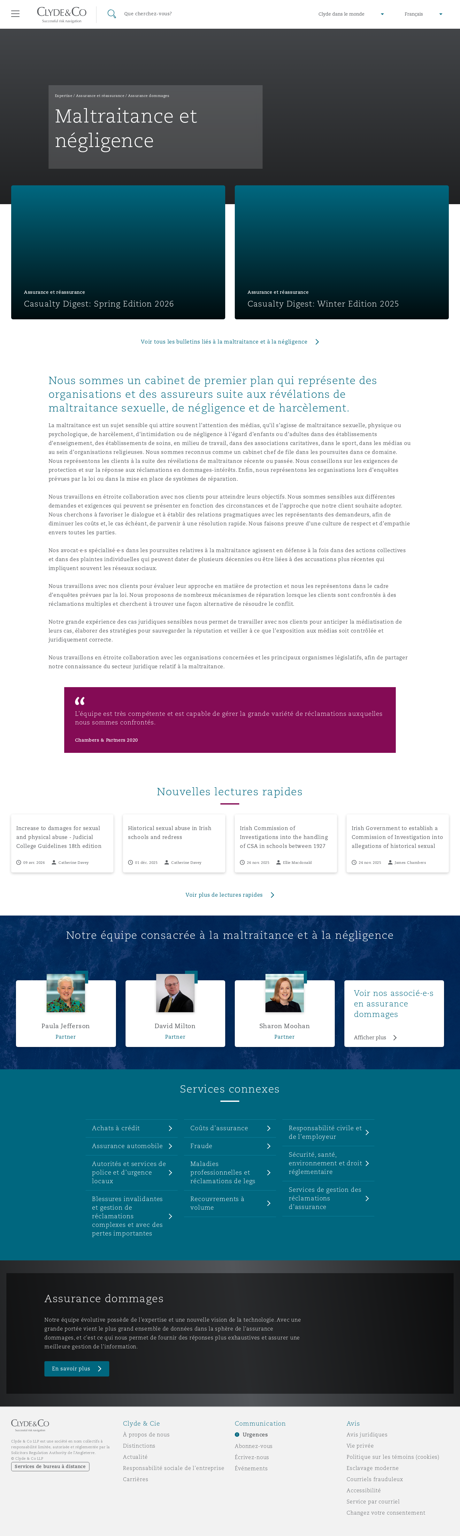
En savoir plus (71, 1368)
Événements (251, 1468)
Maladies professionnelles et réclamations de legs (223, 1172)
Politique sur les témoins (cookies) (393, 1457)
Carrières (136, 1479)
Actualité (135, 1457)
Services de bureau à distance (50, 1466)
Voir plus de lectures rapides (224, 895)
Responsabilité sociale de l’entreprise (174, 1468)
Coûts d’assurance (219, 1128)
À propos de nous (146, 1434)
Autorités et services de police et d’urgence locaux (129, 1172)
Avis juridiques (367, 1434)
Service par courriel (373, 1501)
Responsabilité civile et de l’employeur (325, 1132)
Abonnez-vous (254, 1446)
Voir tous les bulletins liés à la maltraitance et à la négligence (224, 341)
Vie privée (360, 1446)
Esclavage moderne (373, 1468)
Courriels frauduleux (375, 1479)
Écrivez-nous (252, 1457)
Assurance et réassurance (100, 95)
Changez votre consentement (386, 1513)
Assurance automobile (127, 1146)
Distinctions (139, 1446)
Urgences (255, 1434)
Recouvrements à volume (217, 1203)
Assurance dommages (148, 95)
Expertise (64, 95)
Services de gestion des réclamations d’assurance (325, 1198)
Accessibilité (364, 1490)
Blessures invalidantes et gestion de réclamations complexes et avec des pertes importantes (127, 1216)
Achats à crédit (116, 1128)
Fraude (201, 1146)
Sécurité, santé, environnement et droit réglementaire (325, 1163)
